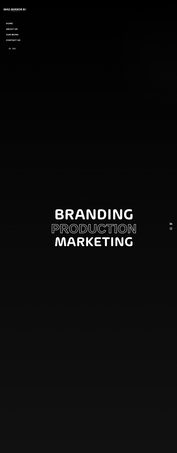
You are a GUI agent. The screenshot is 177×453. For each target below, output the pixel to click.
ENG (14, 48)
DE (10, 48)
